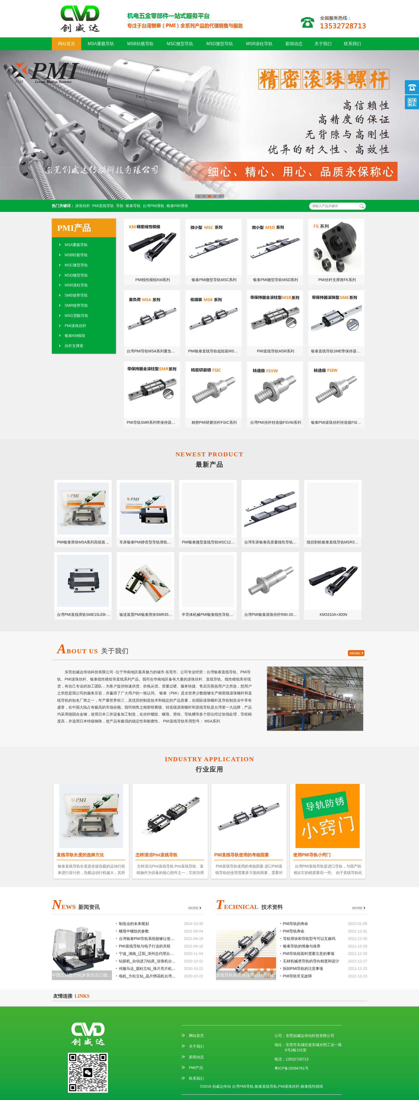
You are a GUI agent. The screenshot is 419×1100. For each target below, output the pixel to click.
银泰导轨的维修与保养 (301, 946)
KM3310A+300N (333, 614)
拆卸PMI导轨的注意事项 (303, 968)
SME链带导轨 (76, 295)
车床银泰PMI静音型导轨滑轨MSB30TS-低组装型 (146, 542)
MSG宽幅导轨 (76, 315)
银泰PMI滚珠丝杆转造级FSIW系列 (338, 422)
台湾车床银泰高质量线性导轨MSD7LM (271, 542)
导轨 (119, 206)
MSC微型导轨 (180, 43)
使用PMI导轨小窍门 (312, 855)
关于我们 (323, 43)
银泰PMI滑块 (177, 206)
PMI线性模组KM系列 (152, 280)
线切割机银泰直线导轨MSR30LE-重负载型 (334, 542)
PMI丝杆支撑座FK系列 (337, 280)
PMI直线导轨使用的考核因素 (241, 855)
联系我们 (352, 43)
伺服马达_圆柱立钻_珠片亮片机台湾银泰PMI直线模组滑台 (147, 968)
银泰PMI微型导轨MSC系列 (214, 280)
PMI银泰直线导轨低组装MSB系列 (215, 351)
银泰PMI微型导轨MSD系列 (275, 280)
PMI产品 (74, 228)
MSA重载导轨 (101, 43)
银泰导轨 (133, 206)
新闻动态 (293, 43)
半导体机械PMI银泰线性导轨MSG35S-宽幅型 (209, 614)
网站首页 (66, 43)
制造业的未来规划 (134, 924)
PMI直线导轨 (103, 206)
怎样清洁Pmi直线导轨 (156, 855)
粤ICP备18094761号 (291, 1068)
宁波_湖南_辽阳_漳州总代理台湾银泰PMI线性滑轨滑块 (147, 953)
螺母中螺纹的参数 (134, 931)
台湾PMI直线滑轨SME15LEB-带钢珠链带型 (84, 614)
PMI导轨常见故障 (297, 976)
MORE (357, 653)
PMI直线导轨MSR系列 (275, 351)
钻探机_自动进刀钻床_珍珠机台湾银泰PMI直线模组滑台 (147, 961)
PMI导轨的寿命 (295, 924)
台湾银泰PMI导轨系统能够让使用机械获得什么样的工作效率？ (147, 938)
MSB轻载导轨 (140, 43)
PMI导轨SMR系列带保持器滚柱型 (153, 422)
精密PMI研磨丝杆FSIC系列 (214, 422)
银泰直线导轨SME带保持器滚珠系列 (338, 351)
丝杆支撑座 (74, 346)
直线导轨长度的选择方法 (80, 855)
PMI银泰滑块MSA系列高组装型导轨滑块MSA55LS (84, 542)
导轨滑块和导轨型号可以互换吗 (309, 938)
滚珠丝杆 (82, 206)
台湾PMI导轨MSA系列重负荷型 (153, 351)
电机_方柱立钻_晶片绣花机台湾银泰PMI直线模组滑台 (147, 976)
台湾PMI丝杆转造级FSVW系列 (275, 422)
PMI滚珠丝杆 (75, 326)
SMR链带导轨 (76, 305)
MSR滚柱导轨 (259, 43)
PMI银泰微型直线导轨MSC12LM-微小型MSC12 (209, 542)
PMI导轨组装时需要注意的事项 (309, 953)
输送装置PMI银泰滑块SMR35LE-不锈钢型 (146, 614)
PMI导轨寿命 (294, 931)
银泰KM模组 (75, 335)
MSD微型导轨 (219, 43)
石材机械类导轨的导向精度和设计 (311, 961)
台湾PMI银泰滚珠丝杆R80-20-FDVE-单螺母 (271, 614)
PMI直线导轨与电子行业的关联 (144, 946)
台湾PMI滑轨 (153, 206)
